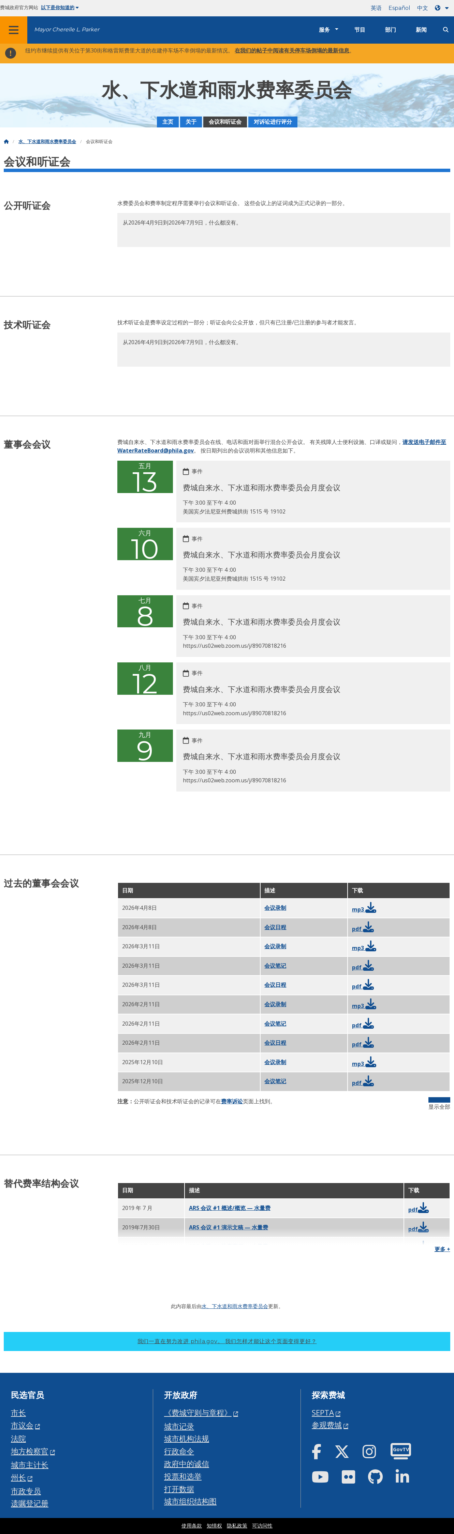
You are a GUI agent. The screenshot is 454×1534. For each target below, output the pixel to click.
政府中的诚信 (186, 1463)
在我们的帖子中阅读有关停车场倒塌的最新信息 (292, 50)
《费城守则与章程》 (198, 1412)
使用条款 (191, 1526)
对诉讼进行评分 (273, 122)
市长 (18, 1412)
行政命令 (179, 1451)
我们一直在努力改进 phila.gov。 (227, 1341)
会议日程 (275, 927)
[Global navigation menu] (13, 30)
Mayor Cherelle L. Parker (66, 29)
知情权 (214, 1526)
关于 (191, 122)
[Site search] (446, 29)
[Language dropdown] (443, 8)
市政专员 (26, 1491)
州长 (18, 1477)
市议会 (22, 1425)
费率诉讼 (232, 1101)
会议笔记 (275, 965)
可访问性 (262, 1526)
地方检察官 (29, 1451)
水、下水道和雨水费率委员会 (47, 141)
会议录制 (275, 907)
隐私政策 (237, 1526)
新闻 (421, 30)
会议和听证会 (225, 122)
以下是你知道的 (60, 7)
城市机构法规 (186, 1438)
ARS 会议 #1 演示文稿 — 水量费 (228, 1227)
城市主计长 (29, 1464)
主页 (167, 122)
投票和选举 (183, 1476)
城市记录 (179, 1426)
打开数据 (179, 1489)
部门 (390, 30)
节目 (359, 30)
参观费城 (327, 1425)
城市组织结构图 (190, 1501)
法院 (18, 1438)
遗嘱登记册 (29, 1503)
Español (399, 8)
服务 (324, 30)
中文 (422, 8)
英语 (376, 8)
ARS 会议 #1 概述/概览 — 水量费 (229, 1208)
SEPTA (323, 1412)
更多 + (442, 1249)
